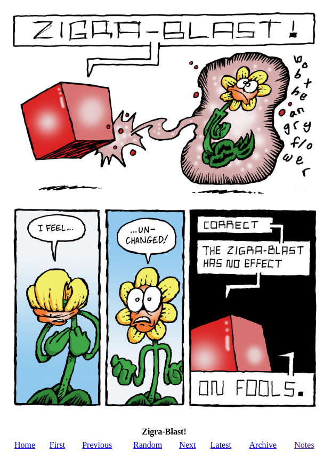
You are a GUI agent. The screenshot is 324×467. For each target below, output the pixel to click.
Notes (304, 444)
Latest (220, 444)
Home (24, 444)
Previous (97, 444)
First (57, 444)
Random (147, 444)
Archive (263, 444)
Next (187, 444)
